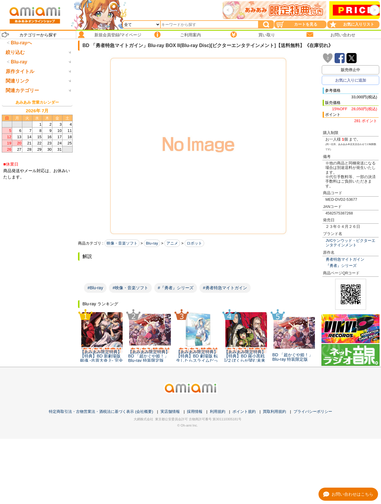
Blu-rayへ (21, 42)
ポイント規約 (244, 411)
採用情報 (194, 411)
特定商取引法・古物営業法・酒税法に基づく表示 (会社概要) (101, 411)
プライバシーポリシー (312, 411)
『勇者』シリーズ (341, 265)
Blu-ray (152, 243)
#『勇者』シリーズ (175, 287)
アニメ (172, 243)
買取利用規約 (274, 411)
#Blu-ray (95, 287)
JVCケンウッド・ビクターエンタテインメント (350, 242)
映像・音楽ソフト (122, 243)
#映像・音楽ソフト (130, 287)
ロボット (194, 243)
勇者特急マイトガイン (345, 259)
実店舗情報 (170, 411)
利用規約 (217, 411)
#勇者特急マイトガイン (225, 287)
